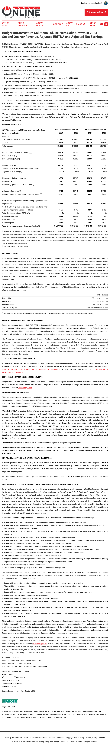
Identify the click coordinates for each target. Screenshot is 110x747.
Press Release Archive (20, 738)
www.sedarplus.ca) (40, 644)
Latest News (5, 24)
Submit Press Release (38, 738)
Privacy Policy (91, 738)
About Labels (39, 24)
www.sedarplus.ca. (25, 388)
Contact (58, 24)
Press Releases (22, 24)
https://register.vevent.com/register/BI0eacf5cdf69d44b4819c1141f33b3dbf (31, 369)
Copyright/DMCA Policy (75, 738)
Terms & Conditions (56, 738)
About (7, 738)
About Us (69, 24)
